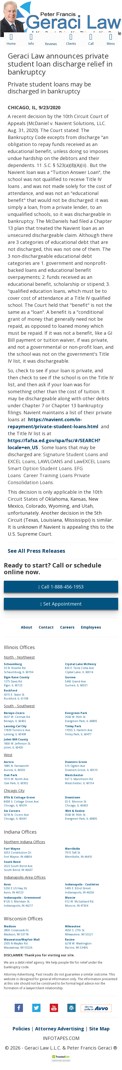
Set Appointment (61, 604)
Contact (46, 627)
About (26, 627)
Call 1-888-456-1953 (61, 587)
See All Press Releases (36, 550)
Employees (91, 627)
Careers (67, 627)
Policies (21, 1028)
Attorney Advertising (59, 1028)
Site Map (99, 1028)
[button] (61, 6)
